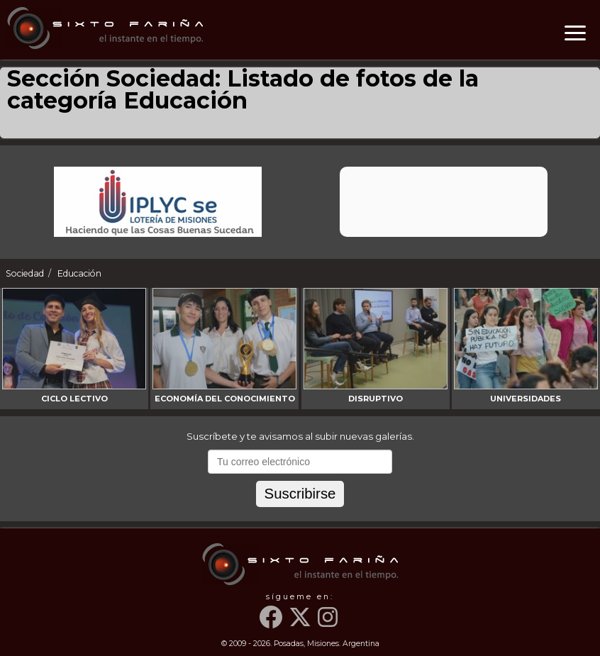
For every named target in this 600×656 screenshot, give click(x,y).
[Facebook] (273, 623)
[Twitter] (302, 623)
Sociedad (25, 273)
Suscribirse (300, 493)
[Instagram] (329, 623)
